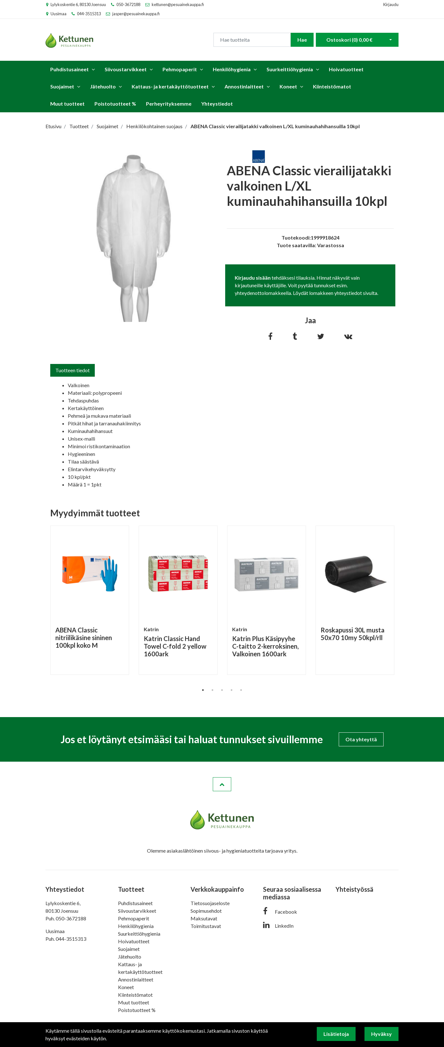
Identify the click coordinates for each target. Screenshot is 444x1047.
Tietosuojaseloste (210, 903)
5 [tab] (241, 690)
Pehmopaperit (180, 69)
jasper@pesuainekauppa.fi (136, 13)
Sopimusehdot (206, 911)
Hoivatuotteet (346, 69)
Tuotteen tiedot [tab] (72, 370)
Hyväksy (381, 1034)
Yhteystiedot (217, 104)
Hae (302, 40)
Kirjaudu (391, 4)
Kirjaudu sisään (253, 278)
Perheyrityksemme (168, 104)
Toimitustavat (206, 926)
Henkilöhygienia (232, 69)
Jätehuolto (103, 86)
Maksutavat (204, 918)
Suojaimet (62, 86)
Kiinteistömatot (332, 86)
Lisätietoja (336, 1034)
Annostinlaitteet (244, 86)
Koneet (288, 86)
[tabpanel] (89, 600)
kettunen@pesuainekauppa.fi (178, 4)
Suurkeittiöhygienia (290, 69)
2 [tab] (212, 690)
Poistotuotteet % (115, 104)
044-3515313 (89, 13)
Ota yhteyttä (361, 739)
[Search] (252, 40)
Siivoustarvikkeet (126, 69)
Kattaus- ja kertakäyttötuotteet (170, 86)
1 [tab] (203, 690)
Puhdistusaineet (69, 69)
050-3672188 (128, 4)
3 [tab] (222, 690)
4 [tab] (231, 690)
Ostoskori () (349, 40)
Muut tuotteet (67, 104)
